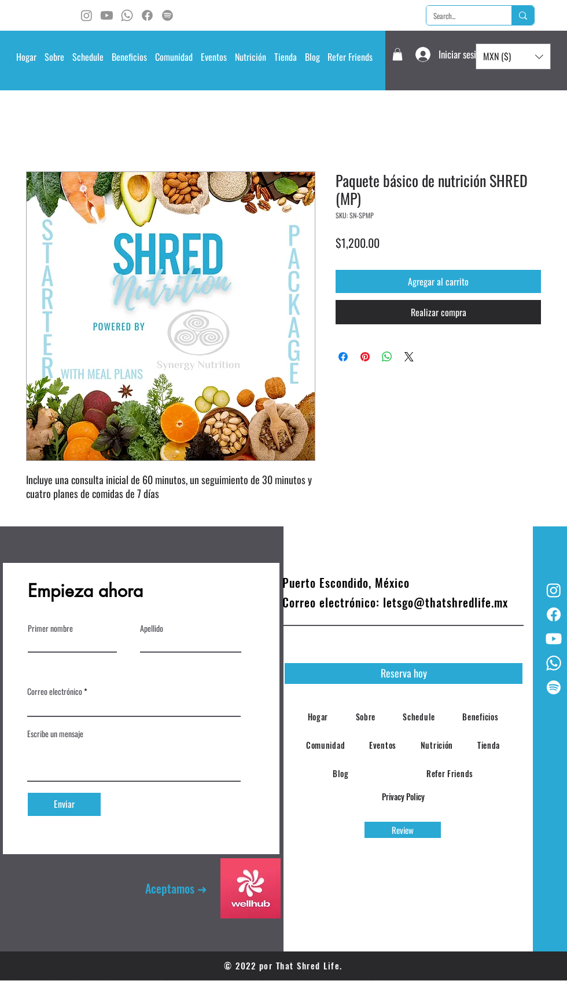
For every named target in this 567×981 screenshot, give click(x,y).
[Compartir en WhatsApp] (387, 357)
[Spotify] (167, 15)
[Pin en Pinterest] (365, 357)
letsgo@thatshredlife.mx (445, 602)
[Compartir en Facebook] (343, 357)
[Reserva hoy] (404, 673)
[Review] (402, 830)
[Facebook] (147, 15)
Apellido (151, 628)
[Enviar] (64, 804)
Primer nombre (50, 628)
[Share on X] (409, 357)
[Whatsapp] (127, 15)
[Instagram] (86, 15)
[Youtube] (107, 15)
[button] (88, 56)
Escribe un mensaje (55, 734)
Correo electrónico (54, 691)
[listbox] (513, 56)
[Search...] (460, 15)
